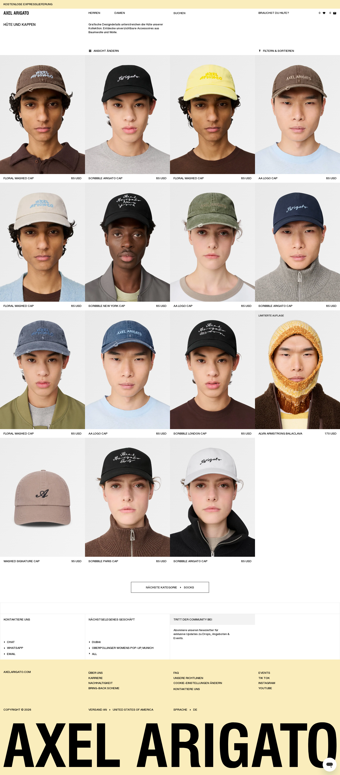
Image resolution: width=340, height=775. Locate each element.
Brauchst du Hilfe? (273, 13)
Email (9, 654)
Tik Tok (264, 678)
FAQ (176, 673)
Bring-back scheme (103, 688)
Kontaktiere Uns (186, 689)
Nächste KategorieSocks (170, 587)
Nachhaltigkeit (100, 683)
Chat (9, 642)
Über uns (95, 673)
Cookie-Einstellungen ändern (197, 683)
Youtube (265, 688)
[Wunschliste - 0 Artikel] (322, 13)
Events (264, 673)
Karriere (95, 678)
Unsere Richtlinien (188, 678)
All (93, 654)
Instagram (266, 683)
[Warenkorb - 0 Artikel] (333, 13)
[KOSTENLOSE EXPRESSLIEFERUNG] (171, 4)
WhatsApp (13, 648)
